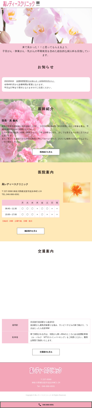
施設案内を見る (30, 236)
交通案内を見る (46, 360)
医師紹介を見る (46, 154)
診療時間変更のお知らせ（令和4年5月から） (35, 81)
